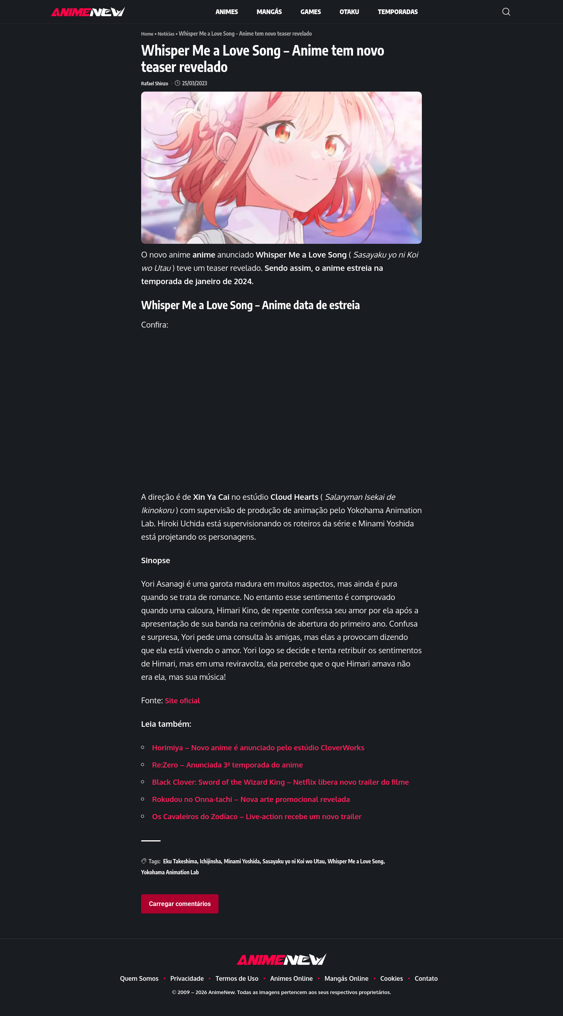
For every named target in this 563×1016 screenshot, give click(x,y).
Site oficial (184, 700)
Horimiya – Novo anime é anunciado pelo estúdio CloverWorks (267, 747)
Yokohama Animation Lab (170, 885)
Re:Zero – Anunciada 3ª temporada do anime (234, 764)
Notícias (168, 33)
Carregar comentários (180, 917)
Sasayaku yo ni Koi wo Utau (294, 874)
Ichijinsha (210, 874)
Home (147, 33)
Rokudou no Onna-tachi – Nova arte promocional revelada (260, 812)
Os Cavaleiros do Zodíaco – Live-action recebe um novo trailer (266, 829)
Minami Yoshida (242, 874)
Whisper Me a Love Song (356, 874)
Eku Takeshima (180, 874)
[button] (506, 11)
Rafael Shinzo (155, 82)
